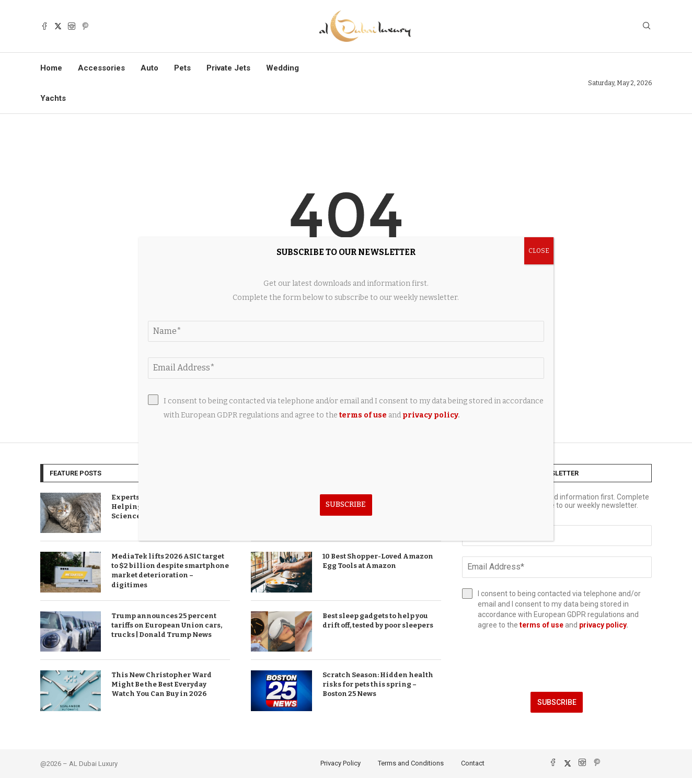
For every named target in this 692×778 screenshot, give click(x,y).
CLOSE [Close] (538, 250)
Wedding (282, 68)
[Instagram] (71, 26)
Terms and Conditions (411, 763)
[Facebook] (44, 26)
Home (51, 68)
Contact (473, 763)
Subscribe (556, 702)
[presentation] (557, 661)
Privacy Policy (340, 763)
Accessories (101, 68)
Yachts (53, 98)
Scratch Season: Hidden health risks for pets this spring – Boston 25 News (377, 684)
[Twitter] (58, 26)
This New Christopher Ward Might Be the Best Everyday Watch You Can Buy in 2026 (161, 684)
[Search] (646, 26)
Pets (182, 68)
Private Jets (228, 68)
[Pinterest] (85, 26)
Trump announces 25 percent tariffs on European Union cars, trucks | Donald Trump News (166, 625)
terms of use (541, 625)
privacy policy (602, 625)
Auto (149, 68)
